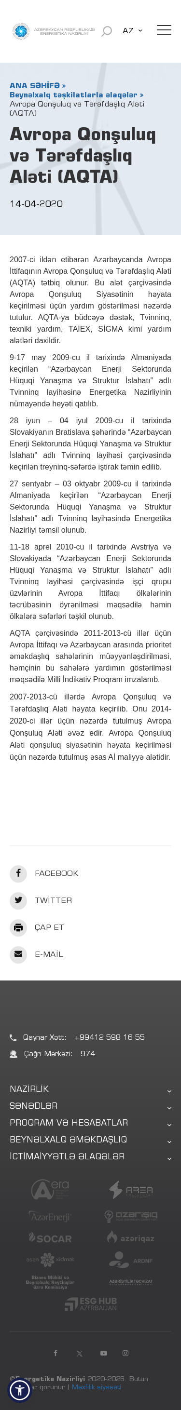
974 (88, 1054)
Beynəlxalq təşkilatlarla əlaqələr (74, 95)
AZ (128, 31)
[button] (20, 1390)
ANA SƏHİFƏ (35, 86)
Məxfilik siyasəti (96, 1387)
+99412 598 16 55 (109, 1038)
